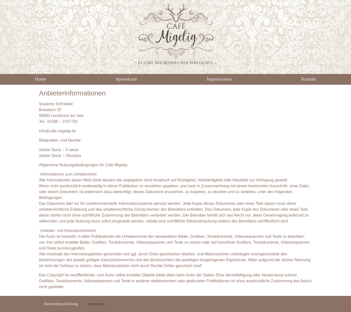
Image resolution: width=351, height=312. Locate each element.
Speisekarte (126, 79)
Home (40, 79)
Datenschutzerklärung (61, 304)
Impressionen (219, 79)
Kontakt (308, 79)
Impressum (96, 304)
